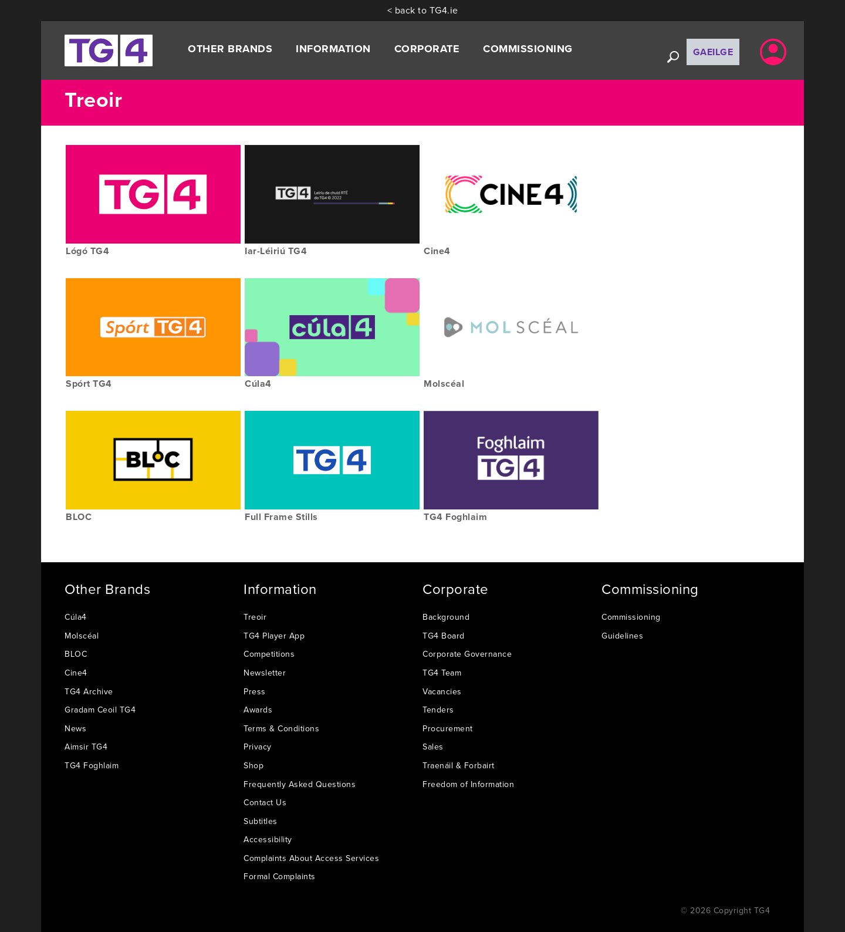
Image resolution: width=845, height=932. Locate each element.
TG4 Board (443, 635)
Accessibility (268, 839)
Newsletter (265, 672)
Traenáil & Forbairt (458, 765)
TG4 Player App (274, 635)
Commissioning (528, 48)
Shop (253, 765)
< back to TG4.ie (422, 10)
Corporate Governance (467, 654)
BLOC (76, 654)
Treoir (255, 617)
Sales (433, 746)
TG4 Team (441, 672)
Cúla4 (76, 617)
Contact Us (265, 802)
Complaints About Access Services (311, 858)
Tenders (438, 709)
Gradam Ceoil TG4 (100, 709)
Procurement (447, 728)
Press (255, 691)
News (75, 728)
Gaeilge (713, 52)
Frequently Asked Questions (300, 784)
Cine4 (76, 672)
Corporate (427, 48)
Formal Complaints (280, 876)
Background (445, 617)
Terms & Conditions (281, 728)
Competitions (269, 654)
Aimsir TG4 (86, 746)
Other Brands (230, 48)
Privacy (258, 746)
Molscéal (82, 635)
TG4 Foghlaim (92, 765)
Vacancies (442, 691)
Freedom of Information (468, 784)
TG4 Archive (89, 691)
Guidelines (622, 635)
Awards (258, 709)
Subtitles (261, 821)
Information (333, 48)
